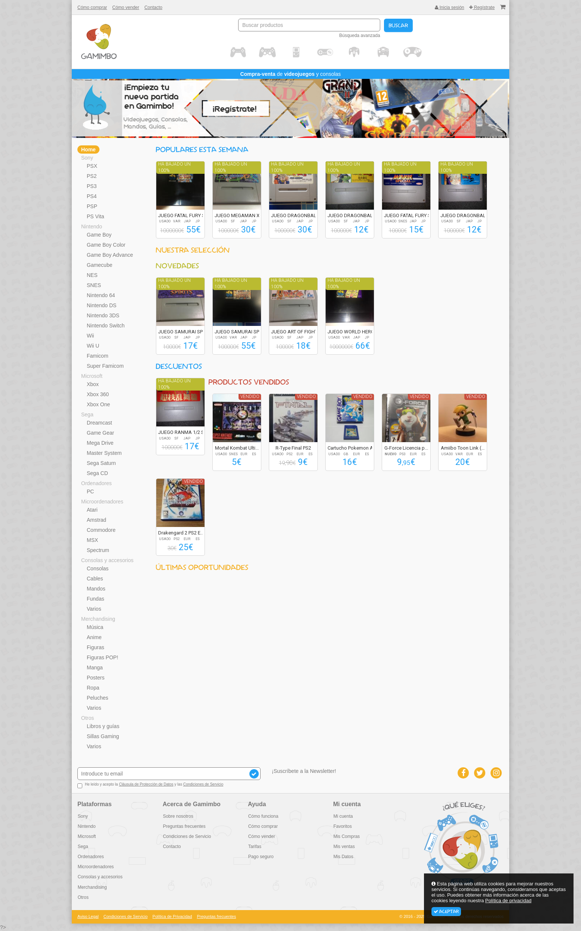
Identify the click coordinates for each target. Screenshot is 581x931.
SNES (94, 285)
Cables (95, 579)
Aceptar (446, 911)
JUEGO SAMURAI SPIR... (184, 332)
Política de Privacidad (172, 916)
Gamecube (99, 265)
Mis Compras (346, 836)
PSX (92, 166)
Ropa (93, 688)
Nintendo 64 (101, 295)
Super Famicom (105, 366)
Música (95, 627)
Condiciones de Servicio (203, 784)
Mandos (96, 589)
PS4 (91, 196)
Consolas (97, 568)
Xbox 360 (98, 394)
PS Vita (95, 216)
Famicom (97, 356)
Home (88, 149)
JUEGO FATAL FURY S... (183, 215)
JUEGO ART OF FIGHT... (295, 332)
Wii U (93, 346)
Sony (87, 158)
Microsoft (91, 376)
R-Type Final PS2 (293, 448)
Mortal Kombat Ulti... (237, 448)
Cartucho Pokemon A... (352, 448)
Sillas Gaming (103, 736)
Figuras (95, 647)
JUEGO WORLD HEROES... (355, 332)
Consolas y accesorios (107, 560)
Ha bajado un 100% (174, 167)
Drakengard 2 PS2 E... (181, 533)
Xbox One (98, 404)
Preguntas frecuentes (184, 826)
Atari (92, 510)
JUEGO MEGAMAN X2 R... (242, 215)
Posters (95, 678)
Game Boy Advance (110, 255)
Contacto (153, 7)
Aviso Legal (88, 916)
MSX (92, 540)
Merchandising (98, 619)
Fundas (95, 599)
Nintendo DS (101, 305)
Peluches (97, 698)
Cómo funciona (263, 816)
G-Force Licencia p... (406, 448)
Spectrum (98, 550)
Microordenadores (102, 502)
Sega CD (97, 473)
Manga (95, 667)
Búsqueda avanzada (359, 35)
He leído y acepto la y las (150, 785)
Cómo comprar (92, 7)
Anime (94, 637)
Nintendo (91, 226)
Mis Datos (343, 856)
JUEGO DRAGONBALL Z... (298, 215)
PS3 (91, 186)
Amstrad (96, 520)
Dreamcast (99, 423)
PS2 (91, 176)
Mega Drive (100, 443)
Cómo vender (125, 7)
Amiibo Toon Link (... (463, 448)
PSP (92, 206)
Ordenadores (96, 483)
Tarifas (254, 846)
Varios (94, 609)
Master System (104, 453)
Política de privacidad (508, 900)
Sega (87, 414)
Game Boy (99, 235)
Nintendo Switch (105, 326)
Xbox (93, 384)
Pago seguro (260, 856)
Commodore (101, 530)
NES (92, 275)
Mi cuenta (343, 816)
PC (90, 491)
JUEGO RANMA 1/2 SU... (184, 432)
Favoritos (342, 826)
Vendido (249, 396)
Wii (90, 336)
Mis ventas (343, 846)
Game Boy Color (106, 245)
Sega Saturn (101, 463)
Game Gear (100, 433)
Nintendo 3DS (103, 315)
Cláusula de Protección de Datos (146, 784)
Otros (87, 718)
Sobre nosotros (178, 816)
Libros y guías (103, 726)
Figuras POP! (102, 657)
